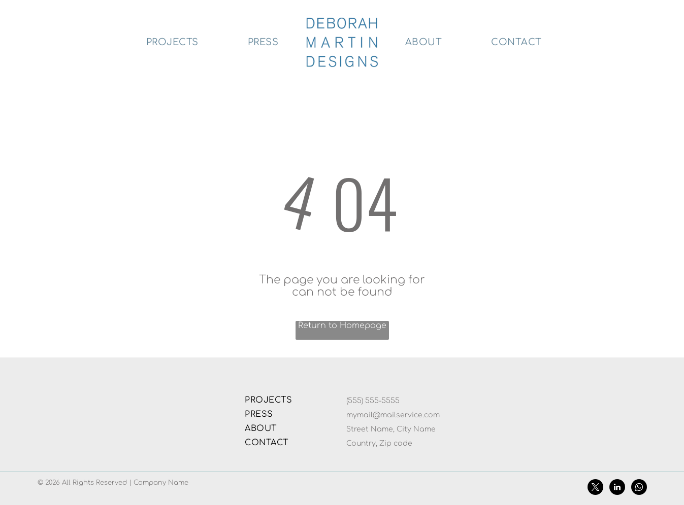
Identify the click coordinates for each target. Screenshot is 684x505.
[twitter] (595, 488)
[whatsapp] (639, 488)
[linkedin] (617, 488)
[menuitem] (172, 42)
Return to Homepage (342, 325)
